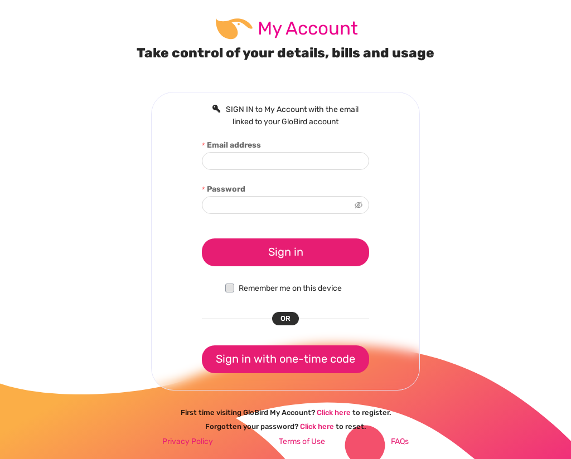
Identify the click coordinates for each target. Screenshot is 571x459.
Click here (334, 412)
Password (226, 189)
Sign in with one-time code (285, 358)
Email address (234, 145)
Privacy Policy (187, 441)
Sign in (285, 251)
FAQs (400, 441)
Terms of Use (302, 441)
